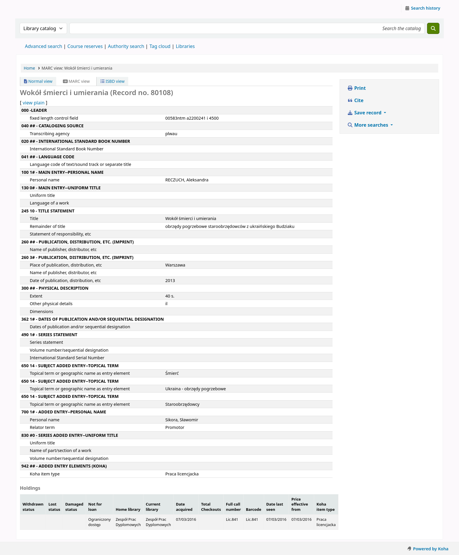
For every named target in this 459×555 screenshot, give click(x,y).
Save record (365, 112)
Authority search (126, 46)
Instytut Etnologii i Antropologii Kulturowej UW (31, 8)
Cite (355, 100)
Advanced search (43, 46)
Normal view (38, 81)
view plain (33, 102)
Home (29, 68)
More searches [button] (368, 125)
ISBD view (112, 81)
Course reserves (85, 46)
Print (356, 88)
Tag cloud (160, 46)
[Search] (433, 28)
